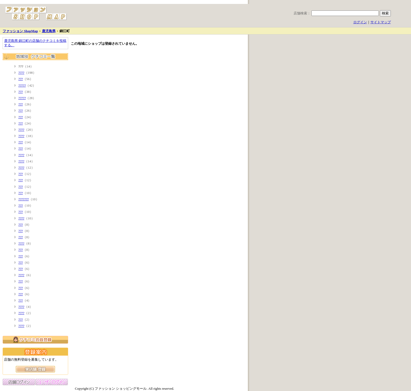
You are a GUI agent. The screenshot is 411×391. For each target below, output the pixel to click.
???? (21, 73)
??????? (23, 199)
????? (22, 85)
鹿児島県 (49, 31)
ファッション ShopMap (20, 31)
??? (20, 79)
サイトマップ (380, 22)
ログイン (360, 22)
